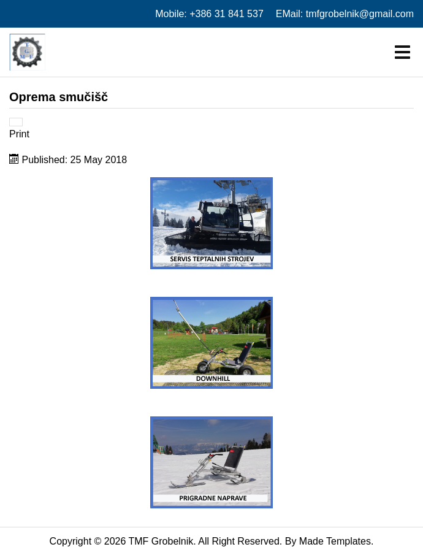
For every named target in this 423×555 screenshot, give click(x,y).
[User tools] (16, 122)
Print (19, 134)
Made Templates (335, 541)
